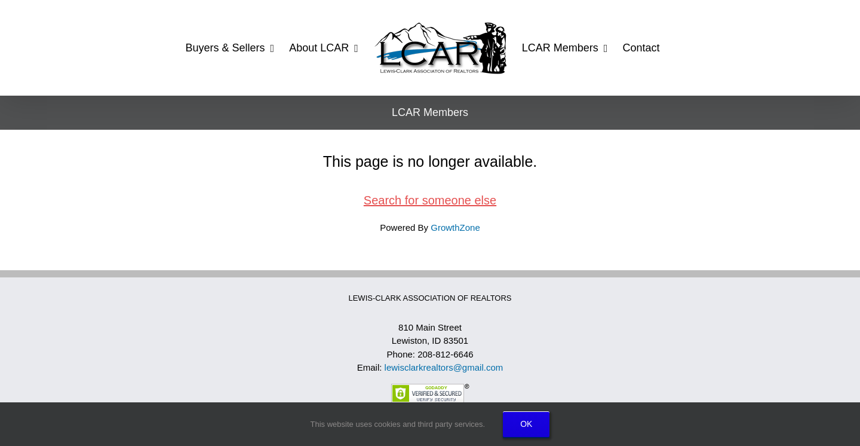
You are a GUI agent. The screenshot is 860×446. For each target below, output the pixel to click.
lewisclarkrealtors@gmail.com (444, 367)
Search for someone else (430, 200)
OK (526, 424)
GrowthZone (455, 227)
